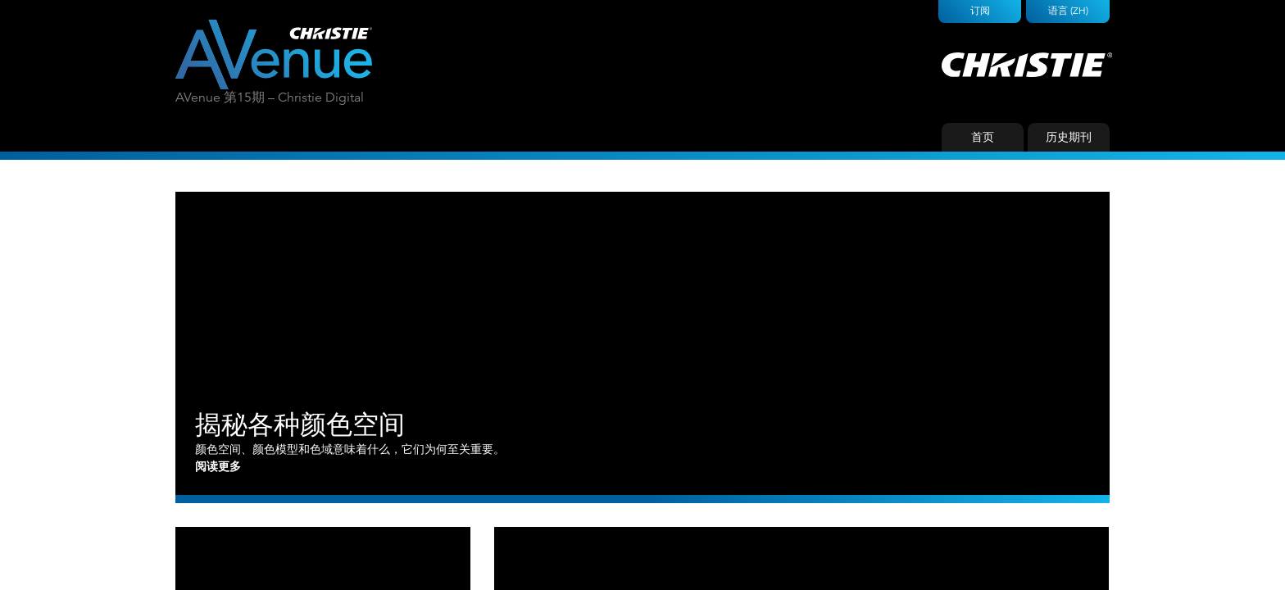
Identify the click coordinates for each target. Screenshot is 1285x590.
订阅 (980, 10)
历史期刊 (1069, 136)
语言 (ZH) (1068, 10)
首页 (982, 136)
